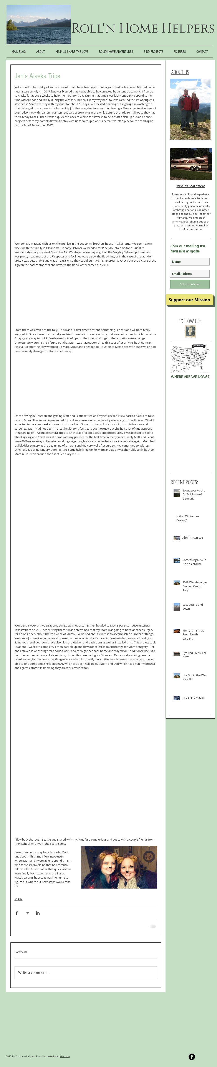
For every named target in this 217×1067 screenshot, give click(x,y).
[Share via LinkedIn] (38, 913)
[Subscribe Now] (190, 284)
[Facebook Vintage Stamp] (190, 331)
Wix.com (65, 1056)
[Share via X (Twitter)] (27, 913)
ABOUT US (180, 72)
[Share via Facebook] (17, 913)
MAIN (19, 899)
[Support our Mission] (189, 299)
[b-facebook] (192, 1057)
